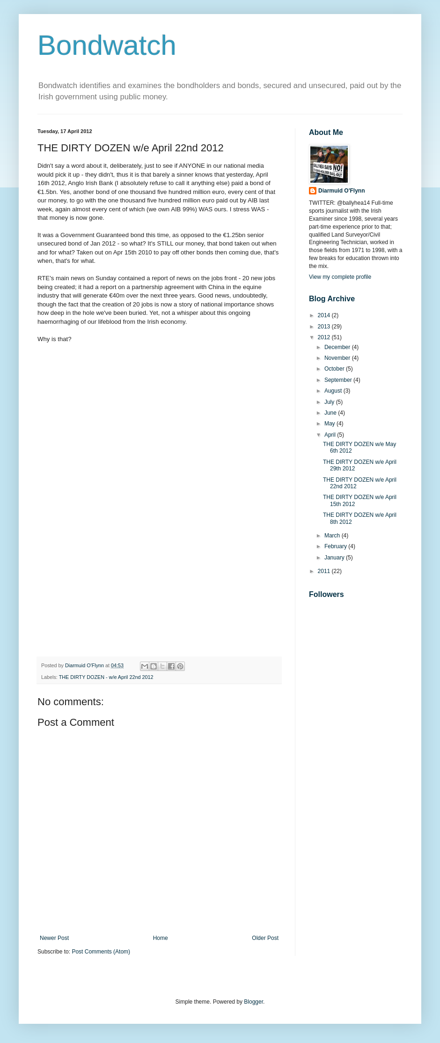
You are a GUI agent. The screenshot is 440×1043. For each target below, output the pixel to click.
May (330, 423)
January (335, 557)
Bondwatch (106, 45)
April (330, 435)
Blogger (253, 1001)
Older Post (265, 938)
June (331, 413)
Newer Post (54, 938)
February (336, 546)
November (338, 358)
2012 (325, 337)
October (335, 368)
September (338, 380)
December (338, 347)
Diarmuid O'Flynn (341, 190)
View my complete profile (340, 277)
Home (160, 938)
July (330, 402)
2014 (325, 315)
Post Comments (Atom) (101, 951)
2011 (325, 571)
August (334, 390)
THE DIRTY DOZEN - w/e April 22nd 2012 (106, 677)
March (333, 535)
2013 (325, 326)
